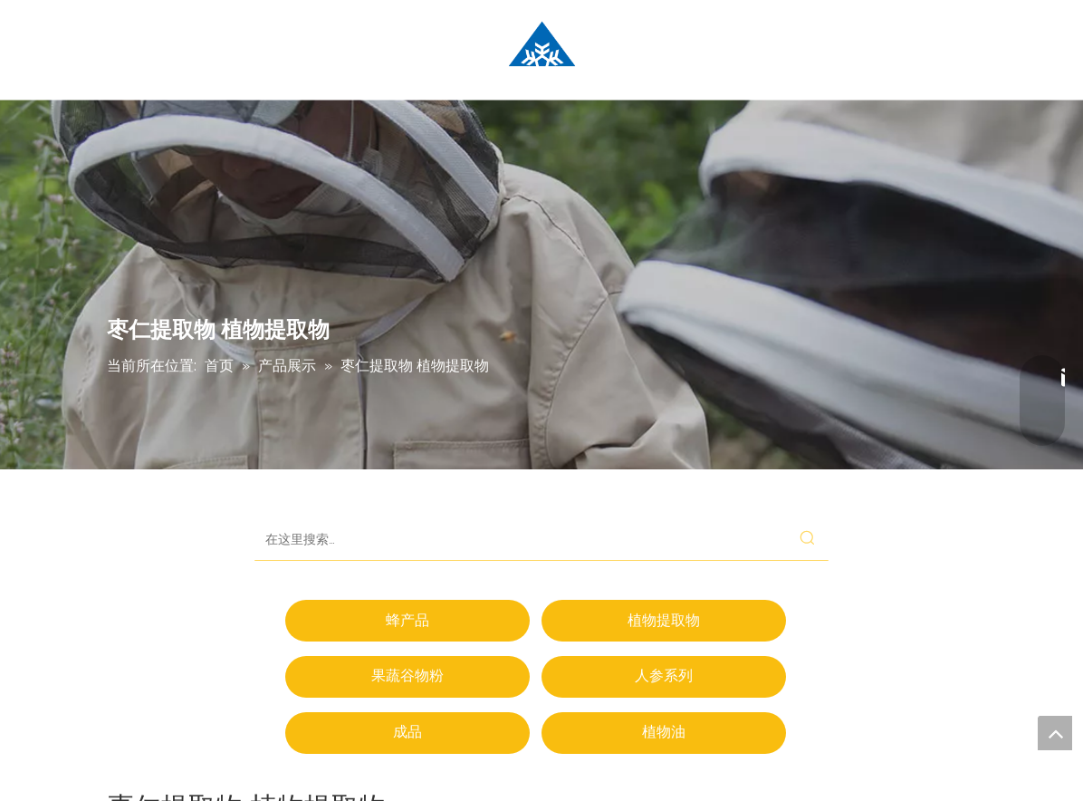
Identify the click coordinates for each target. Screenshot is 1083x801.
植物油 (663, 731)
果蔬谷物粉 (407, 675)
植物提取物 (664, 620)
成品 (407, 731)
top (1055, 733)
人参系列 (664, 675)
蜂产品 (407, 620)
